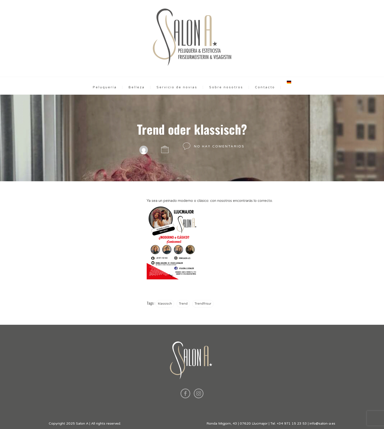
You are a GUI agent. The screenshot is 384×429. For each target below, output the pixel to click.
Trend (183, 304)
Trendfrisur (202, 304)
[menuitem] (289, 82)
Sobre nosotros (226, 87)
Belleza (137, 87)
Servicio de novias (176, 87)
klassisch (165, 304)
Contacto (265, 87)
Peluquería (105, 87)
